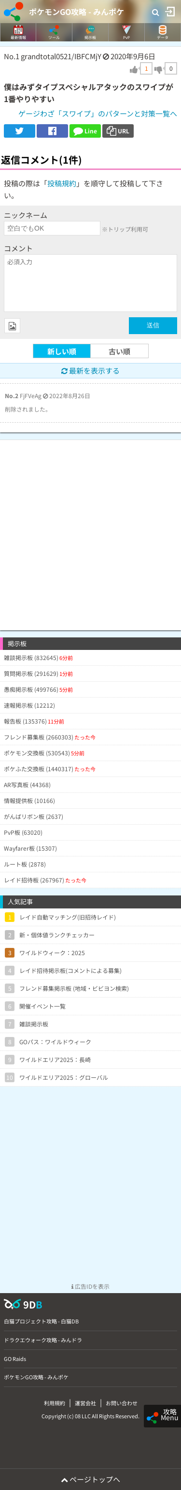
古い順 (119, 351)
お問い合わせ (122, 1403)
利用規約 (54, 1403)
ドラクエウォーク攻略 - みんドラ (43, 1340)
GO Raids (15, 1358)
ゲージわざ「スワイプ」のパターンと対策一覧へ (97, 113)
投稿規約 (61, 183)
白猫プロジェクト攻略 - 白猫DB (41, 1321)
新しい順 (61, 351)
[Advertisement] (90, 530)
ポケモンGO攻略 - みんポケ (76, 11)
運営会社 (85, 1403)
